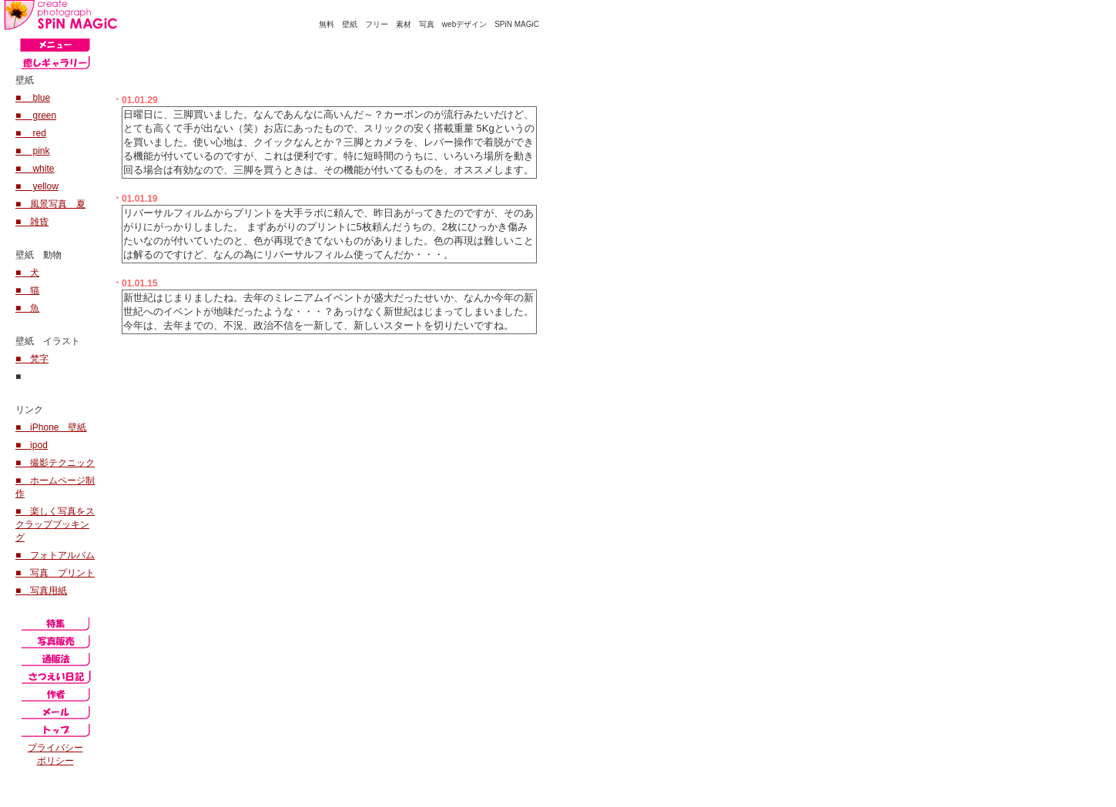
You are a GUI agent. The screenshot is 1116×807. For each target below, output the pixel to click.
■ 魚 (27, 308)
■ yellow (37, 186)
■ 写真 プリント (55, 573)
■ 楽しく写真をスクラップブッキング (55, 524)
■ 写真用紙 (41, 590)
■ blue (32, 97)
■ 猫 (27, 290)
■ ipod (31, 445)
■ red (30, 133)
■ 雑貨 (32, 221)
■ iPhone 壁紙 (51, 427)
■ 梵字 (32, 358)
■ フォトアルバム (55, 555)
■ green (35, 115)
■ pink (32, 151)
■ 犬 (27, 272)
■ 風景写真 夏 (50, 204)
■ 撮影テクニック (55, 462)
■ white (35, 168)
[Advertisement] (292, 59)
